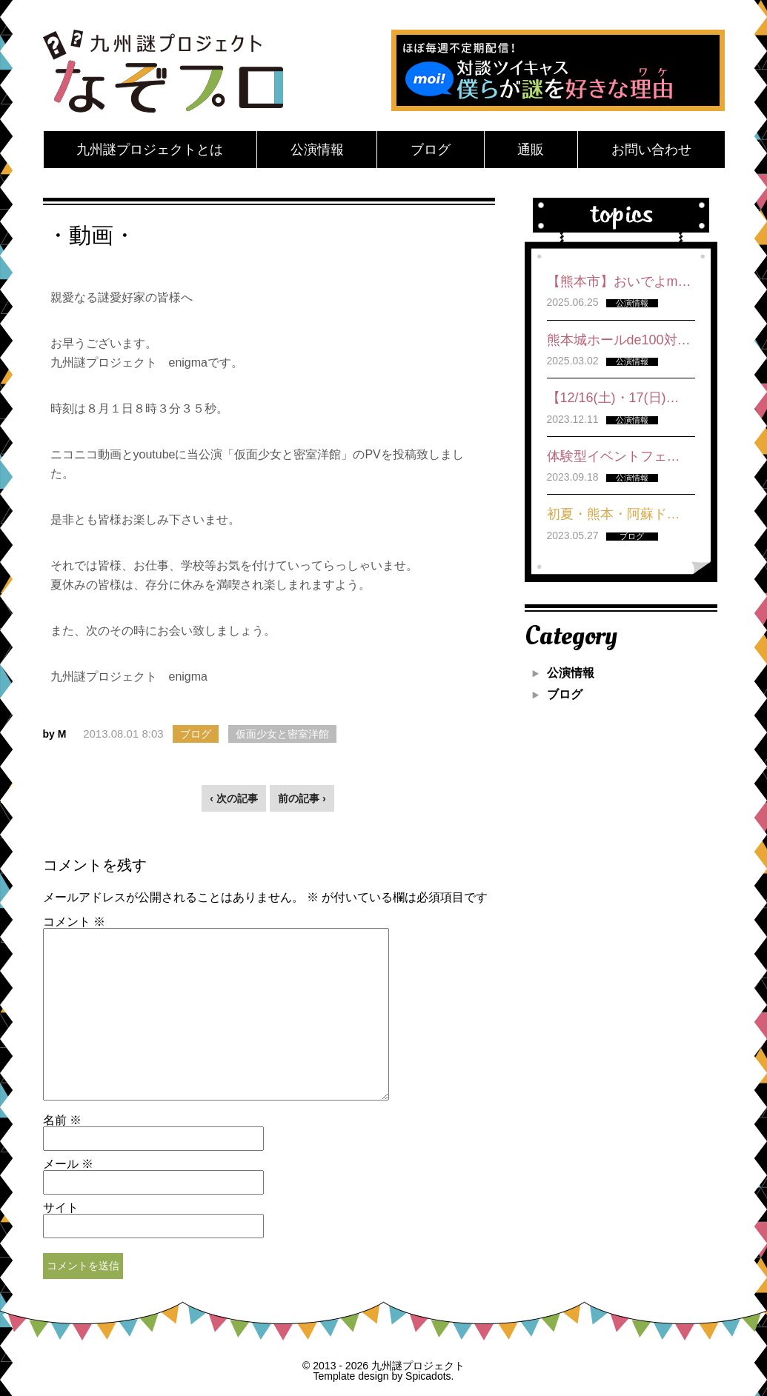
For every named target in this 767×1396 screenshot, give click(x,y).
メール (68, 1164)
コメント (74, 922)
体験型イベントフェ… (613, 456)
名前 (62, 1120)
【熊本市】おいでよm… (619, 281)
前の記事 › (302, 798)
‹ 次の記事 (234, 798)
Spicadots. (429, 1376)
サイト (61, 1208)
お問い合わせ (651, 149)
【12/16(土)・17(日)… (613, 397)
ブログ (431, 149)
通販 (530, 149)
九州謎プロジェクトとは (149, 149)
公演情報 (317, 149)
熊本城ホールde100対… (619, 340)
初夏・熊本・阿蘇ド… (613, 514)
